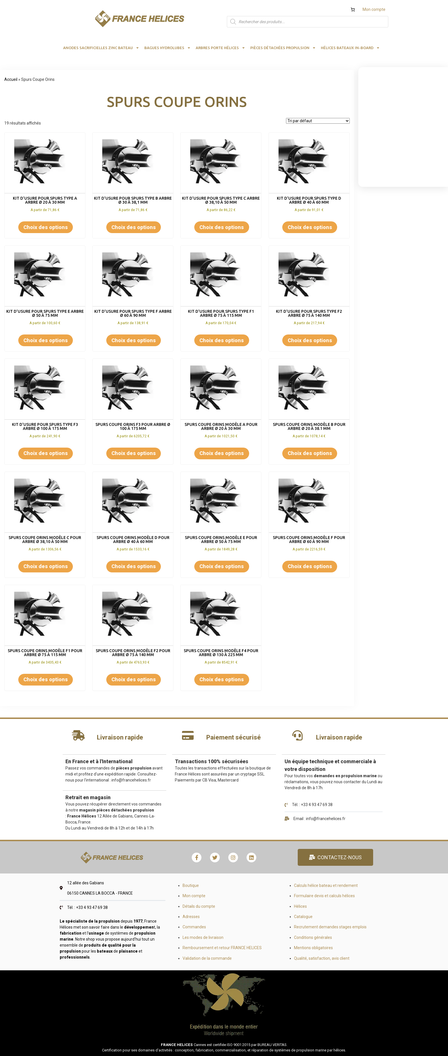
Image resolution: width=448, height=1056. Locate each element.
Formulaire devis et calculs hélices (324, 895)
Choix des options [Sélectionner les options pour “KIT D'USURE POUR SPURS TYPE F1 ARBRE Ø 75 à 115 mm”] (221, 340)
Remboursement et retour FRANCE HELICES (222, 947)
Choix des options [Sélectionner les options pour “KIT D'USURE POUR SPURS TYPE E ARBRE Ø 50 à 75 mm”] (45, 340)
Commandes (194, 927)
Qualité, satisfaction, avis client (321, 958)
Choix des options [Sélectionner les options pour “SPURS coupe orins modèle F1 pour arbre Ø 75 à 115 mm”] (45, 679)
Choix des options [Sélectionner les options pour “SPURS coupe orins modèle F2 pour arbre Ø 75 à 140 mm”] (133, 679)
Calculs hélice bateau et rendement (326, 885)
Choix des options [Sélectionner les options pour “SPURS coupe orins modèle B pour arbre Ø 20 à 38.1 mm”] (310, 453)
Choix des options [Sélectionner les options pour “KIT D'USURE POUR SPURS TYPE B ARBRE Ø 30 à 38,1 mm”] (133, 227)
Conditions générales (313, 937)
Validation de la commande (207, 958)
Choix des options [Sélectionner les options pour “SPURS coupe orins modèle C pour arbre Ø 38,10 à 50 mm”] (45, 566)
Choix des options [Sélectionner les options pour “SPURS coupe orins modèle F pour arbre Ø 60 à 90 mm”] (310, 566)
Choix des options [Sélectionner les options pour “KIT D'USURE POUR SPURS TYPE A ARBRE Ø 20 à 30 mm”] (45, 227)
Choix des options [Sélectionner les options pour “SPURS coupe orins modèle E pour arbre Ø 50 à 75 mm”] (221, 566)
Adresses (191, 916)
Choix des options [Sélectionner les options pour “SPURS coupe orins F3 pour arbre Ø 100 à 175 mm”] (133, 453)
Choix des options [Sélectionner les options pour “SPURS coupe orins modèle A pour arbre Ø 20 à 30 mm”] (221, 453)
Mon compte (374, 9)
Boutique (191, 885)
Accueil (10, 79)
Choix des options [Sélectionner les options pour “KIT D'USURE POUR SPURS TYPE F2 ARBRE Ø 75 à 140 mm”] (310, 340)
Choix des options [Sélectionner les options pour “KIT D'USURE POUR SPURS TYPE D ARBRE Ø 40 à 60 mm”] (310, 227)
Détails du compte (199, 906)
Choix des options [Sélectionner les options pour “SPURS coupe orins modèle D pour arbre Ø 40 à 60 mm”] (133, 566)
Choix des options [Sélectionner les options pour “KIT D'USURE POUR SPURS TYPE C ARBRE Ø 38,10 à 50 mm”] (221, 227)
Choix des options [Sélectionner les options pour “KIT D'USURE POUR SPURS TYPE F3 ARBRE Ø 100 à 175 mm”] (45, 453)
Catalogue (303, 916)
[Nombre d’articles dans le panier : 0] (353, 10)
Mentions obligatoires (313, 947)
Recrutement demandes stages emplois (330, 927)
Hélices (300, 906)
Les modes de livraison (203, 937)
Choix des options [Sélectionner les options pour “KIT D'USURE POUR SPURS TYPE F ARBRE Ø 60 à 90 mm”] (133, 340)
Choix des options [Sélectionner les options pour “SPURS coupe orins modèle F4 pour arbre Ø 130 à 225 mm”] (221, 679)
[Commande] (318, 121)
